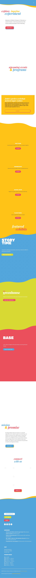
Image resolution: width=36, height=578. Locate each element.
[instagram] (7, 524)
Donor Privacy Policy (24, 571)
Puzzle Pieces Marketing (16, 573)
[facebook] (5, 524)
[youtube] (9, 524)
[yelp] (11, 524)
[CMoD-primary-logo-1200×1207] (4, 1)
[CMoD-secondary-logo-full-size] (10, 502)
